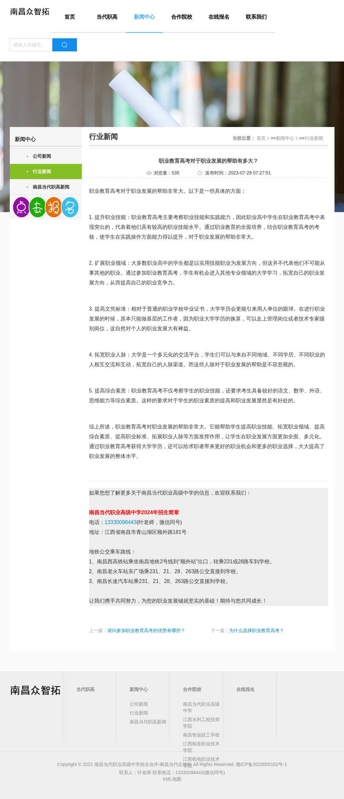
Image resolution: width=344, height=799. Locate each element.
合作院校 (181, 17)
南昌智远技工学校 (201, 734)
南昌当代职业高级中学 (201, 707)
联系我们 (256, 17)
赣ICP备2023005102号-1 (261, 764)
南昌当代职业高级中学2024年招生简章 (134, 512)
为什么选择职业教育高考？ (256, 630)
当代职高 (107, 17)
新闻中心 (144, 17)
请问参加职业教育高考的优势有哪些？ (146, 630)
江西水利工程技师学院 (201, 723)
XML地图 (172, 779)
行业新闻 (38, 171)
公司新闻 (38, 156)
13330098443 (121, 522)
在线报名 (218, 17)
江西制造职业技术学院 (201, 747)
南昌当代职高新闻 (47, 187)
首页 (69, 17)
